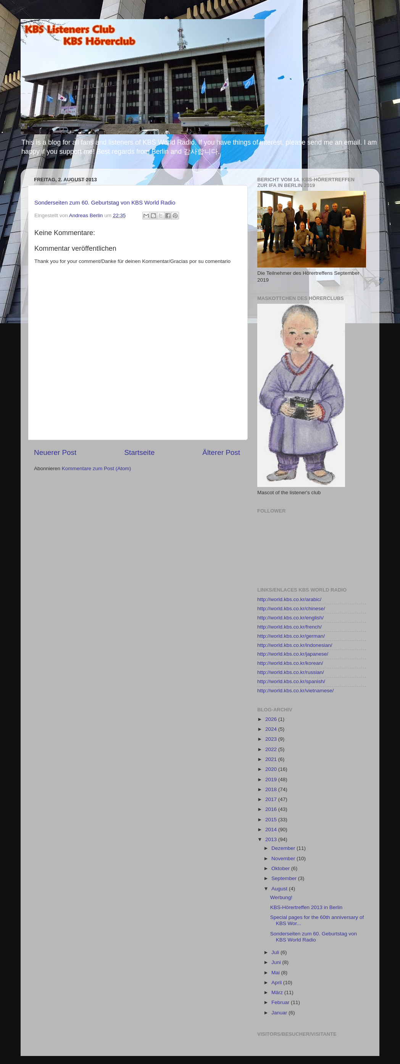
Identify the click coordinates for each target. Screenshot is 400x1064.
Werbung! (281, 897)
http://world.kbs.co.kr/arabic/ (289, 599)
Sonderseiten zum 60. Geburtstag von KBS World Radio (104, 203)
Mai (276, 972)
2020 (271, 769)
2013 (271, 839)
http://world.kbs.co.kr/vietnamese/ (295, 690)
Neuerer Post (55, 452)
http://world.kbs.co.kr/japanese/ (292, 654)
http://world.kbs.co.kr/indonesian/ (294, 645)
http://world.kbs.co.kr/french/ (289, 627)
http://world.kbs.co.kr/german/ (291, 636)
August (280, 889)
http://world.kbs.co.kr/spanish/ (291, 681)
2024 (271, 729)
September (284, 878)
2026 (271, 719)
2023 (271, 739)
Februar (281, 1002)
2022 (271, 749)
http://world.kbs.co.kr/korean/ (290, 663)
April (277, 982)
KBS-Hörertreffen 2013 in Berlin (306, 907)
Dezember (284, 848)
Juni (276, 962)
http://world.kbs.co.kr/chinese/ (291, 608)
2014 (271, 829)
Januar (280, 1013)
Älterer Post (221, 452)
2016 (271, 809)
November (284, 858)
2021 (271, 759)
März (277, 992)
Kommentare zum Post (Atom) (96, 468)
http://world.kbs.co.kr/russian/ (290, 672)
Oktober (281, 868)
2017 (271, 799)
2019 (271, 779)
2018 (271, 789)
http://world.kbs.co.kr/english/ (290, 618)
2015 (271, 819)
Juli (276, 952)
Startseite (139, 452)
